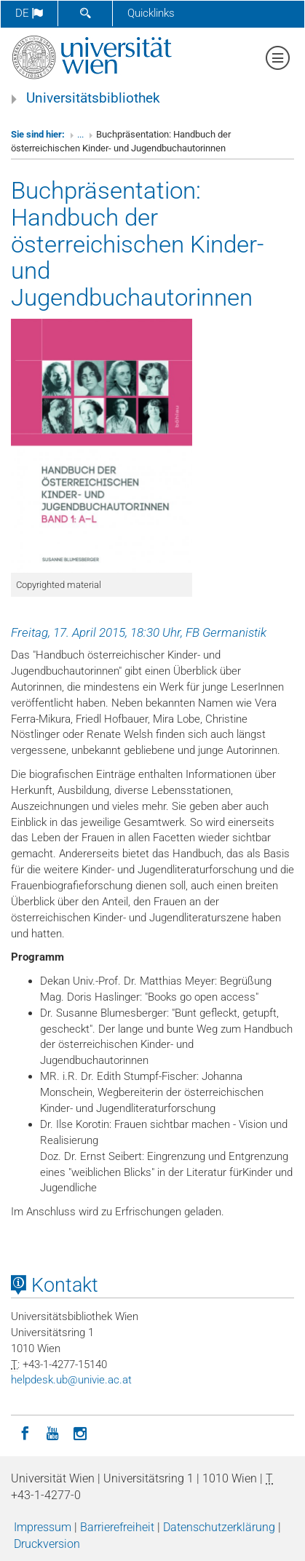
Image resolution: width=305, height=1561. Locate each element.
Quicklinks (151, 13)
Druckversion (47, 1544)
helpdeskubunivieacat (71, 1379)
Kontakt (54, 1285)
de (29, 13)
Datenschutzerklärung (219, 1527)
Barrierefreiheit (117, 1527)
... (80, 134)
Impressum (42, 1527)
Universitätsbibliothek (93, 98)
